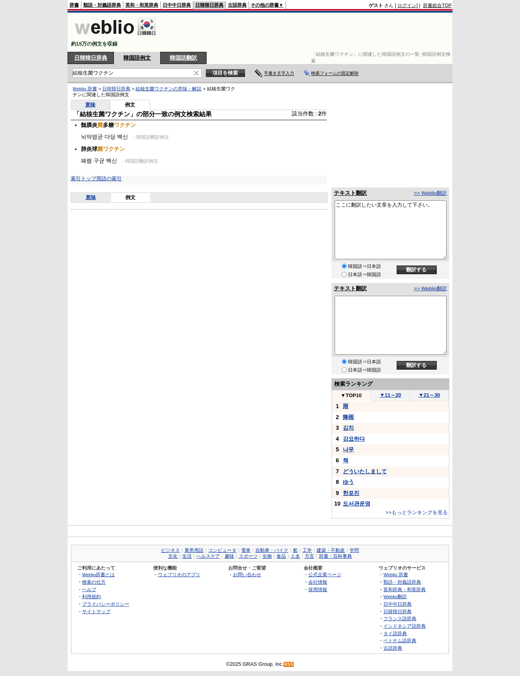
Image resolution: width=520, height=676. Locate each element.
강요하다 (354, 439)
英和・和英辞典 (141, 5)
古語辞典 (237, 5)
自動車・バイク (271, 550)
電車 (246, 550)
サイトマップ (96, 611)
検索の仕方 (94, 581)
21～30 (429, 395)
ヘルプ (89, 589)
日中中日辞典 (177, 5)
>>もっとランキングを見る (417, 512)
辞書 (74, 5)
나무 (348, 449)
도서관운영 (356, 503)
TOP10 (351, 395)
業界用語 (194, 550)
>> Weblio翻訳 (430, 193)
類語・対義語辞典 (102, 5)
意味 (90, 105)
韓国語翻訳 (183, 58)
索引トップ (83, 178)
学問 (354, 550)
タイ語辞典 (395, 633)
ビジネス (170, 550)
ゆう (348, 482)
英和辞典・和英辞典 (404, 589)
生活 (187, 556)
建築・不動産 (331, 550)
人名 (295, 556)
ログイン (406, 5)
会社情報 (317, 581)
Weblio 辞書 (85, 88)
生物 (267, 556)
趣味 (229, 556)
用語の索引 (109, 178)
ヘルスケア (208, 556)
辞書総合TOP (437, 5)
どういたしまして (365, 471)
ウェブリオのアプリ (179, 574)
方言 (309, 556)
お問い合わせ (247, 574)
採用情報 (317, 589)
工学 (307, 550)
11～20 (390, 395)
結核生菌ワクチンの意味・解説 (168, 88)
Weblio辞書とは (98, 574)
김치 (348, 428)
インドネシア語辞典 (404, 625)
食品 (281, 556)
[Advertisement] (309, 32)
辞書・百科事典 (335, 556)
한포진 (351, 493)
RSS (289, 664)
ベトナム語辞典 (399, 640)
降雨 (348, 417)
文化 (173, 556)
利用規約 (91, 596)
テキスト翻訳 (350, 193)
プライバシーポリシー (105, 603)
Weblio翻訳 (394, 596)
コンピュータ (222, 550)
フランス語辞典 (399, 618)
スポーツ (248, 556)
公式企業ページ (324, 574)
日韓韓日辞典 (209, 5)
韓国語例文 (137, 58)
